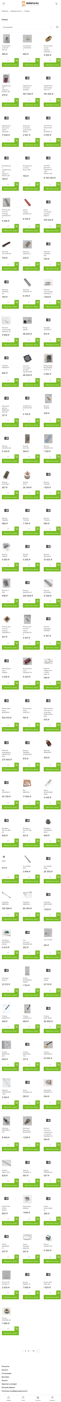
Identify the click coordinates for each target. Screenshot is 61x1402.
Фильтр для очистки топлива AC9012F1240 (6, 214)
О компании (6, 1373)
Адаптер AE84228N (47, 751)
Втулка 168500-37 (26, 1283)
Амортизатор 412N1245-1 (27, 48)
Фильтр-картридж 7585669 (47, 629)
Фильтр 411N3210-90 (48, 447)
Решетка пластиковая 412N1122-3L (6, 330)
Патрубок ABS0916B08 (48, 904)
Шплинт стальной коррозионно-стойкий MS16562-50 (48, 1132)
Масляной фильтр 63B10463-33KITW (6, 409)
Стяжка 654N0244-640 (6, 1054)
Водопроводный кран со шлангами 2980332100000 (48, 712)
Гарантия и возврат (9, 1384)
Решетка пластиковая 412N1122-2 (48, 292)
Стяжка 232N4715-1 (6, 1017)
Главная (5, 11)
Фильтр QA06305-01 (27, 591)
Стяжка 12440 (46, 979)
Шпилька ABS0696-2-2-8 (6, 1130)
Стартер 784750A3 (5, 366)
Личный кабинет (8, 1387)
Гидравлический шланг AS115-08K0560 (6, 129)
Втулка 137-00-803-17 (6, 1283)
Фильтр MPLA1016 (47, 555)
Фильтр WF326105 (47, 591)
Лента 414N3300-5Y (6, 1246)
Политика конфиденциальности (14, 1391)
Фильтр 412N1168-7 (6, 483)
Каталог (5, 1370)
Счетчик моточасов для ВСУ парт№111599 (27, 369)
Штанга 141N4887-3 (27, 1171)
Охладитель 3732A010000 (27, 408)
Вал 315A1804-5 (6, 791)
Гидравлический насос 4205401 (27, 88)
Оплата (4, 1380)
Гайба (4, 861)
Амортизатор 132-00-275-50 (6, 48)
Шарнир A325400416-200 (6, 1092)
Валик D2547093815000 (48, 792)
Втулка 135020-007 (48, 1245)
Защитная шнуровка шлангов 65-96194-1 (27, 129)
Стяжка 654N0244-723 (27, 1054)
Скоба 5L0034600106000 (27, 980)
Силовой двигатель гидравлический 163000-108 (48, 170)
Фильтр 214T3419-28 (6, 447)
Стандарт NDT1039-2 (48, 329)
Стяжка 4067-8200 (48, 1017)
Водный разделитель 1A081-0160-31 (48, 671)
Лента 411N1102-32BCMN (26, 1246)
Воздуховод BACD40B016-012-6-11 (48, 368)
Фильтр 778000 (4, 555)
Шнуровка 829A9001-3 (48, 1091)
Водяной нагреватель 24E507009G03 (6, 753)
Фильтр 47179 (25, 483)
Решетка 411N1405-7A (27, 291)
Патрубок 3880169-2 (26, 903)
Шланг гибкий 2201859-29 (27, 212)
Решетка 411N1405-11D (5, 292)
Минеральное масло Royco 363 (27, 168)
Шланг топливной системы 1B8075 (47, 213)
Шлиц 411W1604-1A (27, 1091)
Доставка (5, 1377)
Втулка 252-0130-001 (48, 1283)
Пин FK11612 (48, 940)
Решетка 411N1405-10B (47, 254)
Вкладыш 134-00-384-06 (6, 830)
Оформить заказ (10, 65)
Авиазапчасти (16, 11)
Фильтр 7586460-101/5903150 (27, 752)
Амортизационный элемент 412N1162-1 (48, 49)
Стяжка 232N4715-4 (27, 1017)
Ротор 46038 (25, 328)
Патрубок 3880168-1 (5, 903)
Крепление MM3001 (27, 1207)
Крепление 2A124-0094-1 (6, 1208)
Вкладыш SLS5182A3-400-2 (48, 830)
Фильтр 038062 (46, 407)
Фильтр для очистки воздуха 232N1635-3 (6, 630)
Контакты (5, 1366)
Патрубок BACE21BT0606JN (6, 942)
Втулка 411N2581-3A (6, 1319)
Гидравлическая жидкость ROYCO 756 (6, 89)
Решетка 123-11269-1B (6, 253)
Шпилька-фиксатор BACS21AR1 (27, 1130)
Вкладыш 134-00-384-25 (27, 830)
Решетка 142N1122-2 (27, 253)
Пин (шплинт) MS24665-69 (27, 942)
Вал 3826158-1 (26, 791)
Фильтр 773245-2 (47, 519)
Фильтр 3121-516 (26, 447)
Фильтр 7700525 (26, 519)
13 (33, 1351)
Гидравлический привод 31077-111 (48, 88)
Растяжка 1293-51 (5, 979)
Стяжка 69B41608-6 (48, 1053)
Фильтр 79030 (25, 555)
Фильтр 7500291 (47, 483)
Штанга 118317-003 (6, 1171)
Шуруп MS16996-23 (48, 1171)
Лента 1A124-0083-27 (48, 1208)
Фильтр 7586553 (5, 519)
